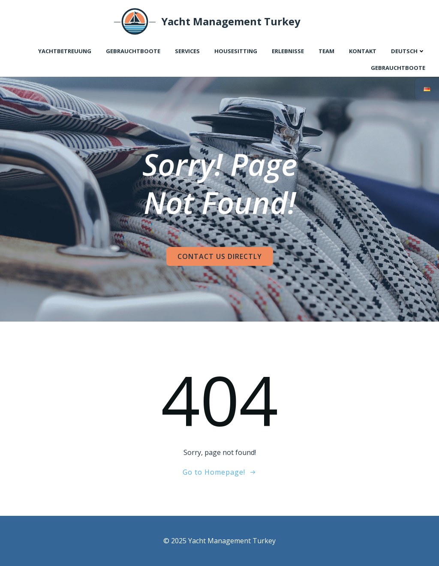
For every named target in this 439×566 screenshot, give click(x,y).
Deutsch (408, 51)
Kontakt (362, 51)
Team (326, 51)
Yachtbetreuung (64, 51)
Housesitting (235, 51)
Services (187, 51)
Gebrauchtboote (133, 51)
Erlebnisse (288, 51)
